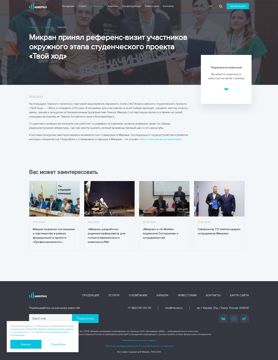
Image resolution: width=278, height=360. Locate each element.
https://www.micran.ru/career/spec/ (160, 139)
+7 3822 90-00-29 (139, 308)
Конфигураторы (131, 6)
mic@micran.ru (174, 308)
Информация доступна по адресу (139, 340)
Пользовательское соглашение (156, 346)
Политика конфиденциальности (121, 346)
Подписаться (85, 318)
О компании (97, 6)
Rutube (244, 318)
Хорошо (26, 344)
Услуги (82, 6)
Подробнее (58, 344)
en (210, 6)
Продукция (68, 6)
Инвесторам (152, 6)
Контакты (168, 6)
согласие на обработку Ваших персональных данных (42, 329)
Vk (223, 318)
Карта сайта (239, 295)
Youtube (234, 318)
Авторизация (237, 6)
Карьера (113, 6)
